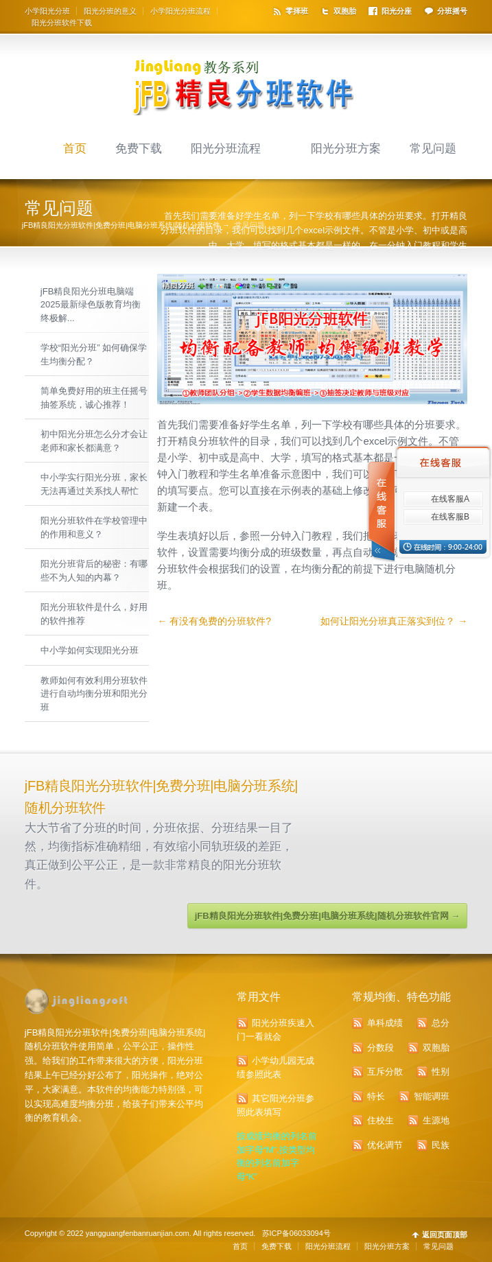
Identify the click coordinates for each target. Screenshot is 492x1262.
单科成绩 (385, 1023)
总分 (440, 1023)
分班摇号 (452, 11)
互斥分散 (385, 1071)
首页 (74, 148)
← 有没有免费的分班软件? (214, 621)
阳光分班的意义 (110, 11)
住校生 (380, 1120)
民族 (440, 1145)
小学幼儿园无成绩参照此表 (275, 1067)
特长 (376, 1096)
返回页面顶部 (444, 1235)
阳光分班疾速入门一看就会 (275, 1030)
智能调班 (431, 1096)
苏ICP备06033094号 (296, 1233)
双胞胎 (344, 11)
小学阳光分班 (47, 11)
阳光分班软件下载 (62, 23)
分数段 (380, 1047)
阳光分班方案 (346, 148)
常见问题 (433, 148)
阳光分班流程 (226, 148)
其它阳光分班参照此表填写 (275, 1105)
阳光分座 (397, 11)
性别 (440, 1071)
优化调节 (385, 1145)
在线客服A (450, 499)
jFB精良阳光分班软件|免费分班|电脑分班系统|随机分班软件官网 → (327, 916)
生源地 (436, 1120)
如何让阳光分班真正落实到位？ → (393, 621)
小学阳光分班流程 (180, 11)
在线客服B (450, 517)
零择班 (296, 11)
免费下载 (138, 148)
